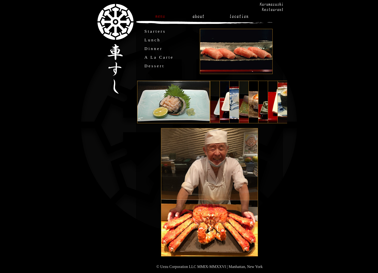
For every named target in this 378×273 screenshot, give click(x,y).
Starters (155, 31)
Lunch (152, 39)
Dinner (153, 48)
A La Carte (159, 57)
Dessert (154, 65)
